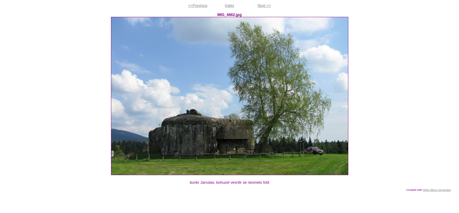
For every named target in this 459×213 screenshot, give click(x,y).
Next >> (264, 5)
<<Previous (197, 5)
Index (229, 5)
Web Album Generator (437, 189)
